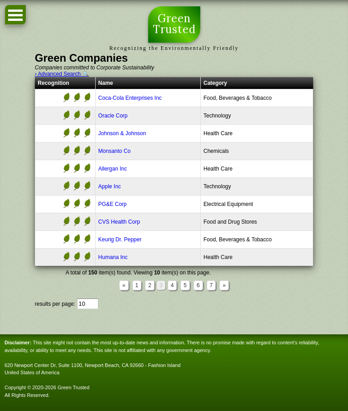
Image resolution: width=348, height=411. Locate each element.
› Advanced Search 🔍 (62, 74)
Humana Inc (113, 257)
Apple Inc (109, 186)
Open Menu (15, 15)
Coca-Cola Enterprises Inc (130, 98)
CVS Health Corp (119, 222)
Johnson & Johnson (122, 133)
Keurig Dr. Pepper (119, 239)
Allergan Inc (112, 169)
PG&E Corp (112, 204)
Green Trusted (174, 24)
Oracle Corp (113, 116)
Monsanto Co (114, 151)
